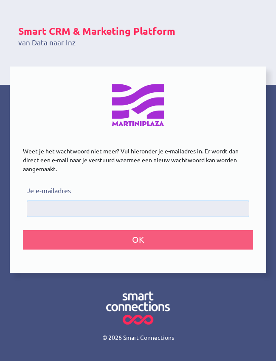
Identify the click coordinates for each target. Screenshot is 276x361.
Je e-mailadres (49, 190)
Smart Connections (148, 337)
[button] (138, 240)
